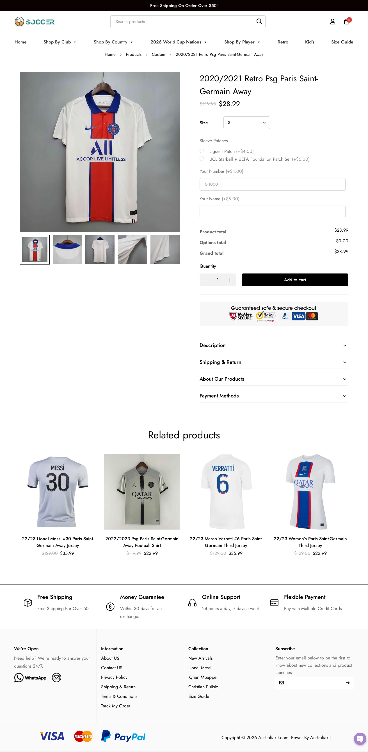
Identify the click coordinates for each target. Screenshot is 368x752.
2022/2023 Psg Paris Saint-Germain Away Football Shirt (142, 542)
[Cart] (347, 22)
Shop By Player (242, 42)
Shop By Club (60, 42)
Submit (347, 683)
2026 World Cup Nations (178, 42)
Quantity (208, 266)
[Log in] (333, 22)
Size (204, 122)
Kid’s (309, 42)
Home (21, 42)
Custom (158, 54)
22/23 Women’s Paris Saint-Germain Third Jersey (310, 542)
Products (133, 54)
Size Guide (342, 42)
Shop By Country (114, 42)
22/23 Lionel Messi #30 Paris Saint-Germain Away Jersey (58, 542)
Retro (283, 42)
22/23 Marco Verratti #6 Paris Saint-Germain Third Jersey (226, 542)
